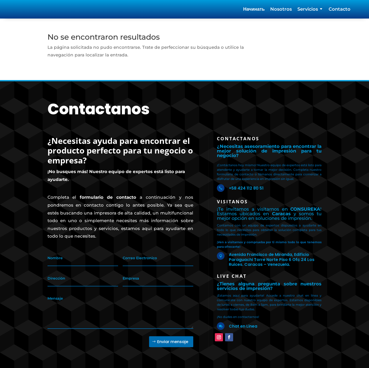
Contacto (339, 9)
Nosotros (281, 9)
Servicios (307, 9)
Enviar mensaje (172, 338)
